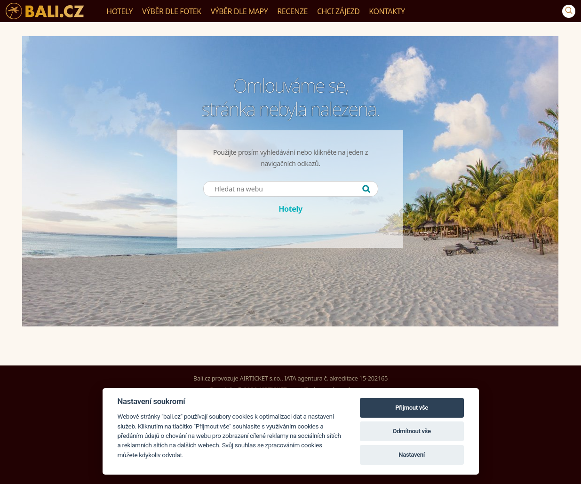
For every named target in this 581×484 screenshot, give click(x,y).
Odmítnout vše (411, 431)
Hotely (290, 209)
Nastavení (411, 454)
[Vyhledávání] (568, 11)
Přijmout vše (411, 407)
